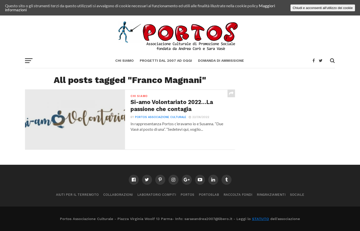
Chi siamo (124, 60)
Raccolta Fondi (238, 194)
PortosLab (209, 194)
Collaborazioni (118, 194)
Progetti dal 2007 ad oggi (166, 60)
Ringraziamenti (271, 194)
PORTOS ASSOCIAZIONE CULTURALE (160, 117)
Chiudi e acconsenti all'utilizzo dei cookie (323, 8)
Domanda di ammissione (221, 60)
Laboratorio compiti (156, 194)
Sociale (297, 194)
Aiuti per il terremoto (77, 194)
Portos (187, 194)
